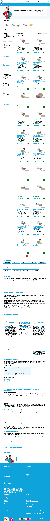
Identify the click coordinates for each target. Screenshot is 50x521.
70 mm (4, 63)
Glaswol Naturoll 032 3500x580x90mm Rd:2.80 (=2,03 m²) (39, 191)
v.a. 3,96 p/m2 (36, 88)
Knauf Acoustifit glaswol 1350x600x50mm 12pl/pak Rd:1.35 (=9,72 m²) (39, 45)
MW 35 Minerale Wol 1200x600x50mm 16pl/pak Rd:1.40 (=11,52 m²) (21, 63)
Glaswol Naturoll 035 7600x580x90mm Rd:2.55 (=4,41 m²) (39, 172)
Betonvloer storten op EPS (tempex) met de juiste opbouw (36, 512)
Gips (4, 482)
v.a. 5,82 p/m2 (20, 88)
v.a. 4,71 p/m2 (20, 216)
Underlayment (6, 477)
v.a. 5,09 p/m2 (20, 161)
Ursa (4, 46)
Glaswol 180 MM (34, 267)
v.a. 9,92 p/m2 (36, 216)
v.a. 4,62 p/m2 (20, 125)
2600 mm (5, 55)
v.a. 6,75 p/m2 (36, 125)
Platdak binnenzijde (7, 93)
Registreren (40, 1)
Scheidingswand (6, 97)
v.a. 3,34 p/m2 (20, 107)
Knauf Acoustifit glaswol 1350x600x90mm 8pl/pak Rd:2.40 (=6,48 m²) (39, 154)
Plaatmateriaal (7, 476)
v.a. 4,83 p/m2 (20, 70)
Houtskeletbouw (28, 472)
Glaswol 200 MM (16, 270)
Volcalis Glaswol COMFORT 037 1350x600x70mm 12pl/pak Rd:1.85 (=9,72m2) (39, 99)
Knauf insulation (28, 475)
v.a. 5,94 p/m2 (36, 161)
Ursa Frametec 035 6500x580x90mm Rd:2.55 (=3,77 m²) (39, 136)
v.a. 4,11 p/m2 (20, 143)
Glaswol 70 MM (33, 262)
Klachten (5, 500)
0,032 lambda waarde (7, 76)
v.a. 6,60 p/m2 (20, 234)
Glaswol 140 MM (34, 265)
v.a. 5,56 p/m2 (36, 252)
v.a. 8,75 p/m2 (20, 179)
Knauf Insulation (6, 45)
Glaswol (8, 20)
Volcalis (4, 47)
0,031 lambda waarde (7, 75)
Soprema (27, 477)
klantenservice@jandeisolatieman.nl (32, 501)
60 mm (4, 62)
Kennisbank (6, 510)
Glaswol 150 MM (7, 267)
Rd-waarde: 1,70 (6, 88)
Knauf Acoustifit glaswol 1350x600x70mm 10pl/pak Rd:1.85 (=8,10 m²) (23, 118)
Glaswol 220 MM (25, 270)
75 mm (4, 64)
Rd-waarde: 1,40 (6, 86)
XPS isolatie (6, 472)
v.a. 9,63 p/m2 (36, 234)
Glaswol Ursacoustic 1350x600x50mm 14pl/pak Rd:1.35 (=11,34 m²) (39, 63)
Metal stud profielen (7, 483)
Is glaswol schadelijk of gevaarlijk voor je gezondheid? (35, 513)
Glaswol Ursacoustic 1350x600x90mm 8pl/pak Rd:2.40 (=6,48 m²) (23, 154)
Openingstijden (6, 497)
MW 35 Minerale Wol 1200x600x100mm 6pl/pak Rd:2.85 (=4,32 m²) (38, 227)
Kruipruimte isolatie (29, 471)
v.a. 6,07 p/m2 (36, 179)
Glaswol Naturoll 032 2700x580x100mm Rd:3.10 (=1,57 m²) (39, 209)
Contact (5, 496)
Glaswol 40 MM (7, 262)
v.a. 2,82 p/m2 (36, 70)
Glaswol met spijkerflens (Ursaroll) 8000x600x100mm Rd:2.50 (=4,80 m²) (22, 245)
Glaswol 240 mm (35, 270)
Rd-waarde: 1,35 (6, 85)
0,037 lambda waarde (7, 79)
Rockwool (27, 476)
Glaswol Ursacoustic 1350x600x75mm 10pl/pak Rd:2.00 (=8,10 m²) (21, 136)
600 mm (5, 71)
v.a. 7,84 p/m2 (20, 198)
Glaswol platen (6, 34)
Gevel (4, 98)
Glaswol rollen (6, 35)
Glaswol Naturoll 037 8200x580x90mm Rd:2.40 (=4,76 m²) (22, 209)
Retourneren (6, 501)
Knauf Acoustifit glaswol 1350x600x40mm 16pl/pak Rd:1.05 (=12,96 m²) (23, 45)
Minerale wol (5, 37)
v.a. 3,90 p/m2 (36, 107)
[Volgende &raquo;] (35, 256)
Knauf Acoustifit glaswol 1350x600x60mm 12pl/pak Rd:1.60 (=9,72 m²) (39, 81)
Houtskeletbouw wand (7, 95)
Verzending (6, 498)
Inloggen (36, 1)
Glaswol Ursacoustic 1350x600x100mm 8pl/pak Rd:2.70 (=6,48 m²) (38, 245)
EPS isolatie (6, 471)
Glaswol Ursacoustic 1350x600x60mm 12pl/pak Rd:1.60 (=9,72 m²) (23, 99)
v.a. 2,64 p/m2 (20, 52)
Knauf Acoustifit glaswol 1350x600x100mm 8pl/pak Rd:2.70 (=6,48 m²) (21, 227)
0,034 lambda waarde (7, 77)
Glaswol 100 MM (16, 265)
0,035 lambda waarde (7, 78)
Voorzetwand (5, 96)
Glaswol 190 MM (7, 270)
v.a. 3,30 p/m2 (36, 52)
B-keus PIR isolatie (7, 474)
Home (5, 20)
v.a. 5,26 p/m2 (36, 143)
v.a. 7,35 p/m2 (20, 252)
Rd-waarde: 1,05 (6, 84)
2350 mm (5, 54)
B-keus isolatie (6, 473)
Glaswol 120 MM (25, 265)
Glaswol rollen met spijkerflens (8, 36)
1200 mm (5, 72)
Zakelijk (5, 499)
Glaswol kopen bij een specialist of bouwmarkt (33, 509)
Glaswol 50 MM (15, 262)
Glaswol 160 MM (16, 267)
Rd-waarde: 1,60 (6, 87)
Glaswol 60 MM (24, 262)
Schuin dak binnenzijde (7, 94)
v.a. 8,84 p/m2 (36, 198)
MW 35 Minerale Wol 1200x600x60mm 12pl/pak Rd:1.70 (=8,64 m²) (21, 81)
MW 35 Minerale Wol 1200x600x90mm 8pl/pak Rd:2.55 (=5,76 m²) (23, 172)
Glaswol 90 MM (7, 265)
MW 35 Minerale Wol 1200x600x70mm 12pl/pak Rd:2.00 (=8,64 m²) (38, 118)
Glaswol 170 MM (25, 267)
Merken (27, 474)
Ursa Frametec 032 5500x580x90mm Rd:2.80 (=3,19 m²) (22, 191)
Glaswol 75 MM (42, 262)
